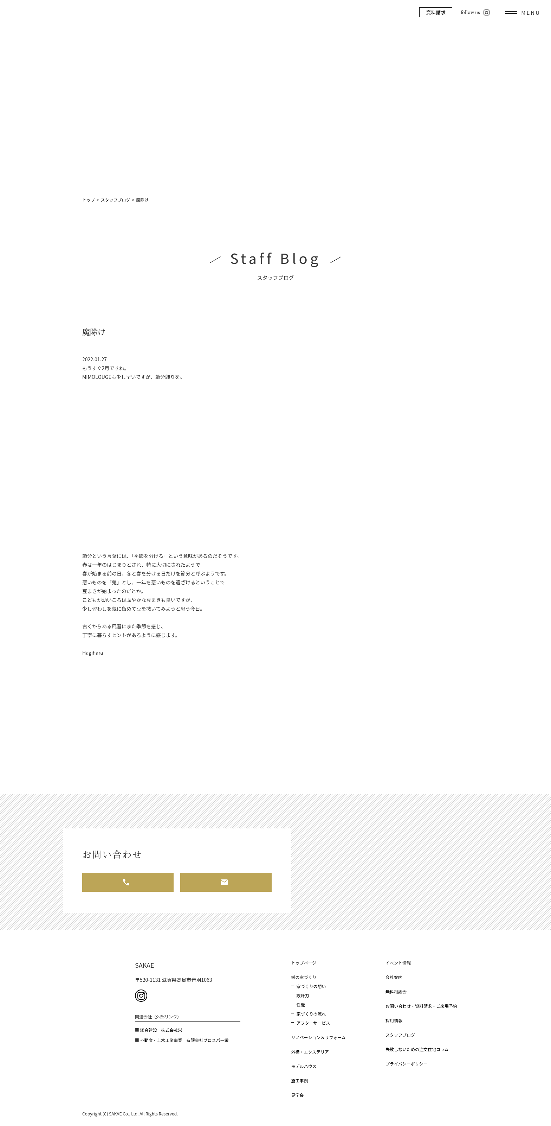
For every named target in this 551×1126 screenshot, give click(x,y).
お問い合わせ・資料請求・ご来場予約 (421, 1006)
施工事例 (299, 1080)
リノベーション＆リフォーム (318, 1037)
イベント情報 (398, 963)
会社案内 (393, 977)
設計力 (302, 995)
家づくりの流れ (311, 1014)
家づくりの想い (311, 986)
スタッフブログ (400, 1035)
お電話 (128, 882)
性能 (300, 1004)
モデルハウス (303, 1066)
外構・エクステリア (310, 1052)
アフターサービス (313, 1023)
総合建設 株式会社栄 (161, 1030)
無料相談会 (396, 991)
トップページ (303, 963)
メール (226, 882)
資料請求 (436, 12)
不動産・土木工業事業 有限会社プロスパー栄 (184, 1040)
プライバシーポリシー (406, 1064)
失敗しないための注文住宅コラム (417, 1049)
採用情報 (393, 1020)
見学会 (297, 1095)
